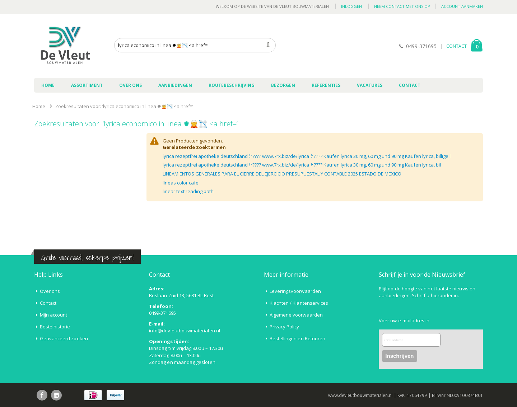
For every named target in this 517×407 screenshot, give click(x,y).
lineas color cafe (181, 182)
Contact (48, 303)
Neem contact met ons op (402, 6)
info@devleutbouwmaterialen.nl (184, 330)
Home (38, 106)
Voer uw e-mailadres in (404, 320)
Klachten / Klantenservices (299, 303)
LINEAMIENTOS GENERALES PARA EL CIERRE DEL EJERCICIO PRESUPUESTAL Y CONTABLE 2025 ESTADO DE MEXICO (282, 173)
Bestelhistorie (55, 326)
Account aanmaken (462, 6)
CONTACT (456, 46)
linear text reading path (188, 191)
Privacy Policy (284, 326)
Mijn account (53, 315)
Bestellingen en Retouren (298, 338)
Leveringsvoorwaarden (295, 291)
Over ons (50, 291)
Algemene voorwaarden (296, 315)
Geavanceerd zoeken (64, 338)
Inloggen (351, 6)
